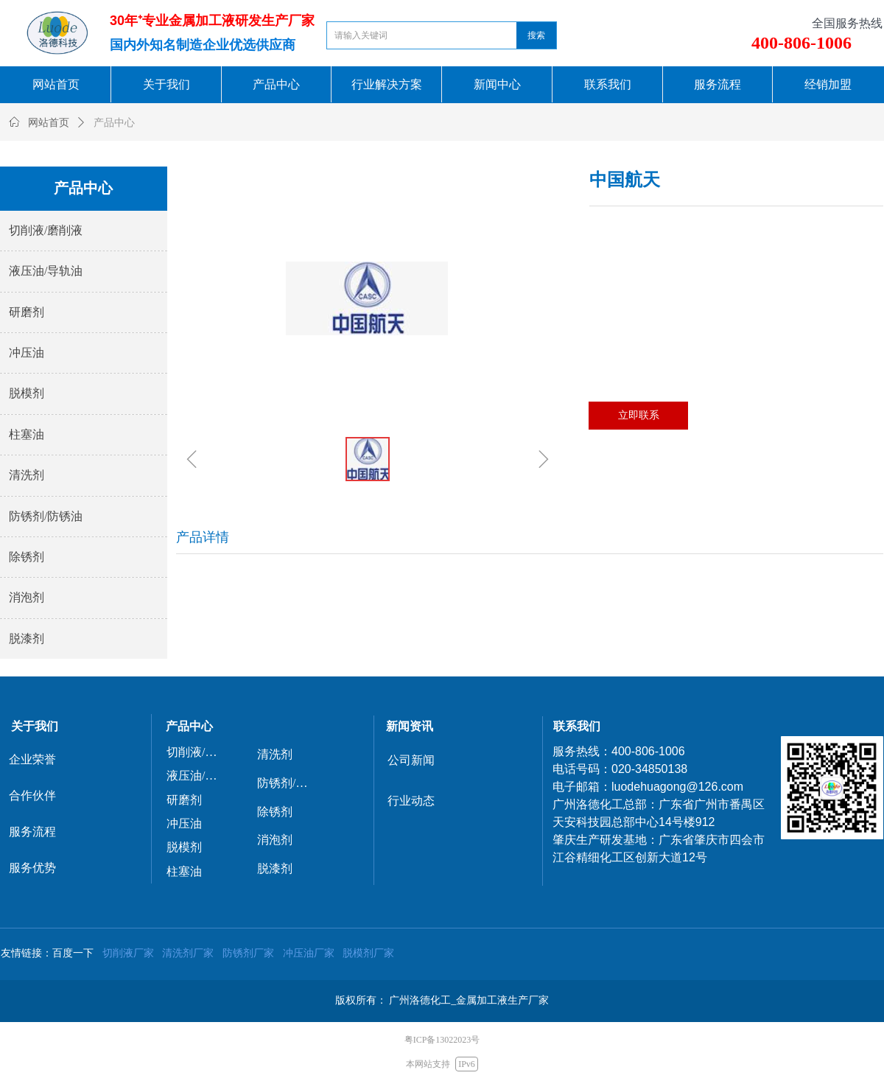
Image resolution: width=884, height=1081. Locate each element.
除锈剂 (26, 556)
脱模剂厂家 (368, 953)
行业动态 (411, 800)
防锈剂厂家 (248, 953)
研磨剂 (26, 312)
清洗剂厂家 (188, 953)
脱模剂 (26, 393)
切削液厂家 (128, 953)
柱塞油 (26, 434)
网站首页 (48, 122)
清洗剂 (26, 475)
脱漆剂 (26, 638)
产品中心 (114, 122)
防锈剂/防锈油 (46, 516)
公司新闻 (411, 760)
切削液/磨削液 (46, 230)
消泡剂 (26, 597)
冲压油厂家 (308, 953)
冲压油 (26, 352)
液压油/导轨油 (46, 271)
